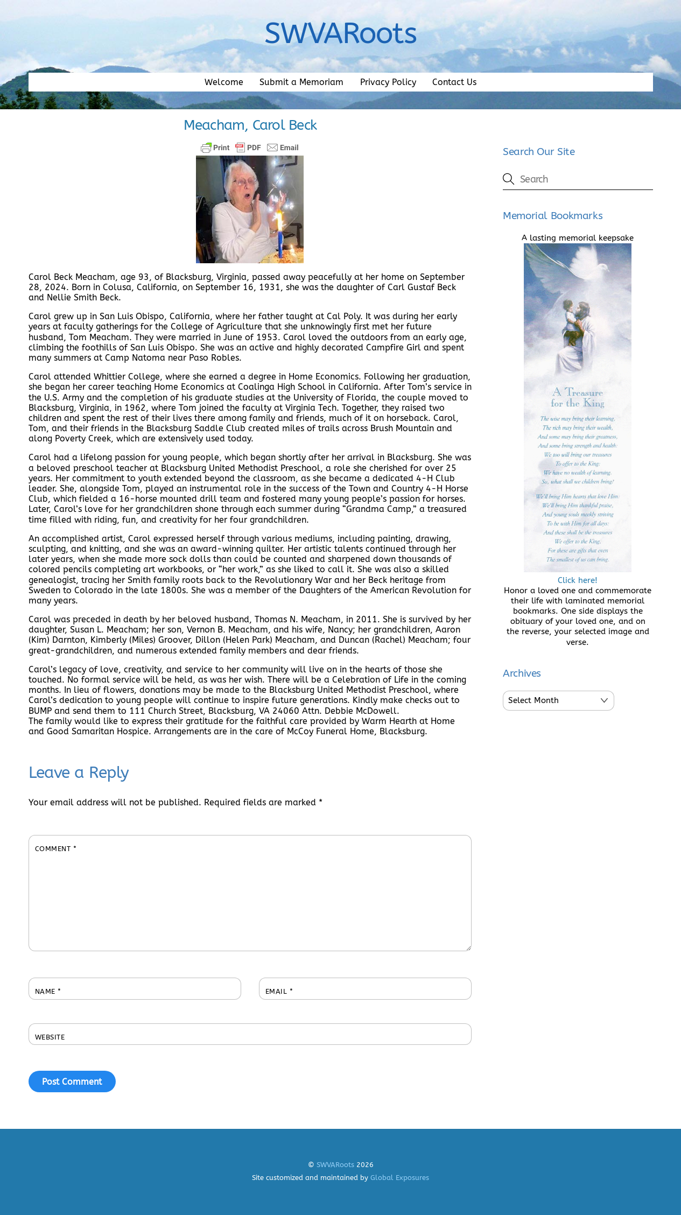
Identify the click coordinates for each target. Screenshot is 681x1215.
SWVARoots (335, 1165)
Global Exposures (399, 1178)
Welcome (224, 82)
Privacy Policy (388, 82)
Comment (56, 849)
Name (48, 991)
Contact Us (454, 82)
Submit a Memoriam (301, 82)
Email (279, 991)
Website (50, 1037)
